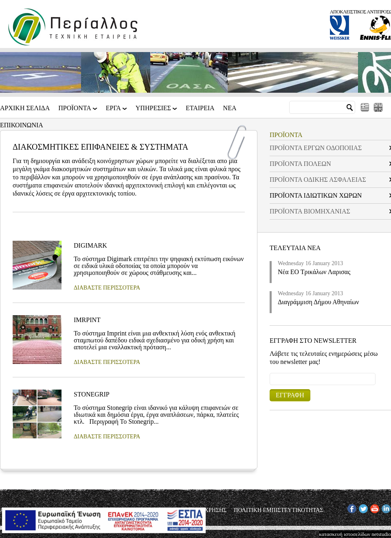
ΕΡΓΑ (114, 111)
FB (350, 507)
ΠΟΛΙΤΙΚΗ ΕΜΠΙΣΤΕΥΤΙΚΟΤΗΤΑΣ (278, 510)
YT (373, 507)
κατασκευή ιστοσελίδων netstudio (355, 534)
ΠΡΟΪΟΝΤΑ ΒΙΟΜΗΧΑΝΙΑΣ (310, 211)
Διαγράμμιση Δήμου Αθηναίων (318, 301)
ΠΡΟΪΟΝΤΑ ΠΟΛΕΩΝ (300, 163)
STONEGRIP (92, 394)
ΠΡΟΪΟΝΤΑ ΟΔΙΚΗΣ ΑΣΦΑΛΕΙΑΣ (318, 179)
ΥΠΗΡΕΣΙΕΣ (154, 111)
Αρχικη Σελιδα (25, 108)
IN (384, 507)
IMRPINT (87, 319)
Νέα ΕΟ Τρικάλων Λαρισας (314, 271)
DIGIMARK (90, 245)
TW (363, 507)
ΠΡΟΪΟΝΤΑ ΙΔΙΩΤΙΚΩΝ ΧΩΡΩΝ (316, 195)
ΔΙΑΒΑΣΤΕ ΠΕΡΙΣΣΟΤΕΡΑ (107, 288)
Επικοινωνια (21, 125)
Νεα (230, 108)
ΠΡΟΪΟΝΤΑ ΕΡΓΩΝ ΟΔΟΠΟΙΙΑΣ (316, 147)
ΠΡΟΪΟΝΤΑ (75, 111)
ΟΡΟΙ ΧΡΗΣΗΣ (208, 510)
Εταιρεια (200, 108)
